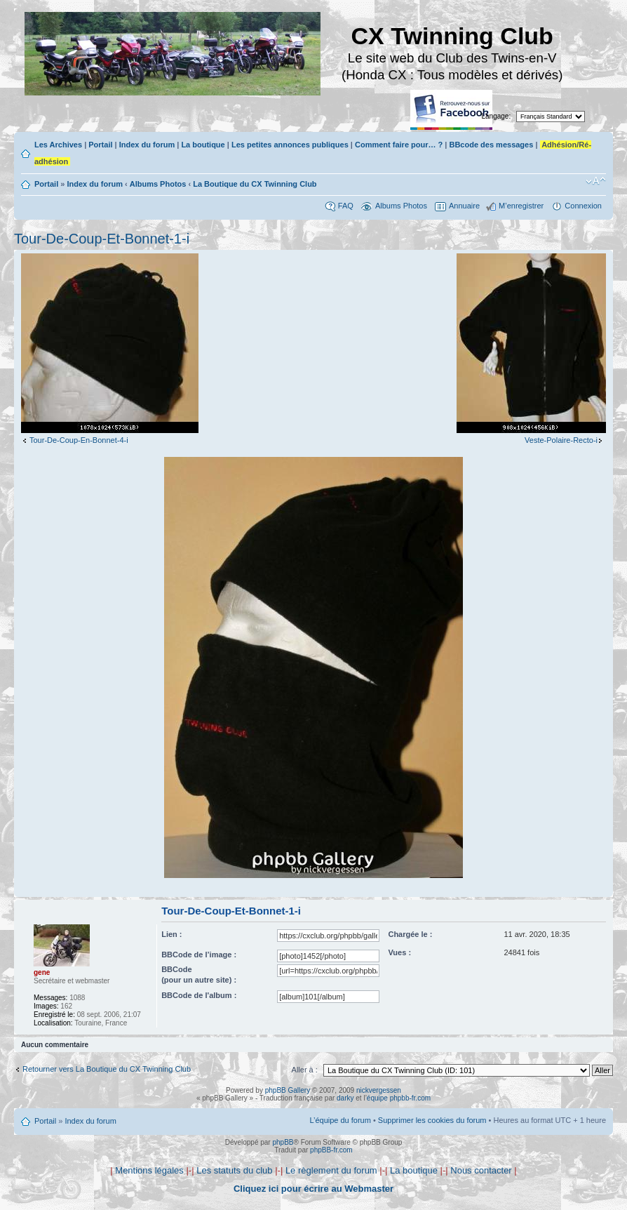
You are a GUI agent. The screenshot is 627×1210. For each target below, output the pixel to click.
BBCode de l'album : (198, 995)
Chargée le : (410, 934)
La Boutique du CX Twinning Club (254, 184)
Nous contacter (480, 1170)
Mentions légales (149, 1170)
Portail (100, 144)
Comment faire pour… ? (399, 144)
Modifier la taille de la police (596, 181)
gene (42, 972)
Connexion (583, 205)
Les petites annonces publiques (290, 144)
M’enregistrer (521, 205)
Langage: (496, 116)
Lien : (171, 934)
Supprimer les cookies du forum (432, 1120)
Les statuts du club (234, 1170)
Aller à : (305, 1069)
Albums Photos (158, 184)
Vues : (399, 952)
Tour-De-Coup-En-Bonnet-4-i (78, 440)
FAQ (345, 205)
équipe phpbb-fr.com (399, 1098)
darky (345, 1098)
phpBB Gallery (287, 1090)
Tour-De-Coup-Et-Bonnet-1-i (101, 238)
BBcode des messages (491, 144)
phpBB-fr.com (331, 1150)
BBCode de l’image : (198, 954)
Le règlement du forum (331, 1170)
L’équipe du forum (339, 1120)
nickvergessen (378, 1090)
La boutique (202, 144)
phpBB (282, 1142)
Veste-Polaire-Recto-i (561, 440)
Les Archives (58, 144)
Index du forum (147, 144)
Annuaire (464, 205)
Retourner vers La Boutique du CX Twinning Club (106, 1069)
